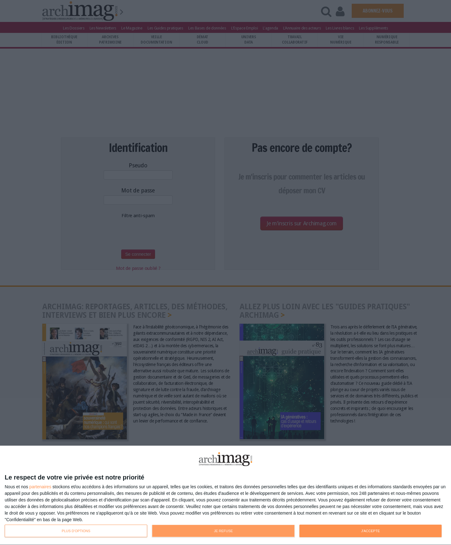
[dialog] (225, 495)
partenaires (40, 487)
